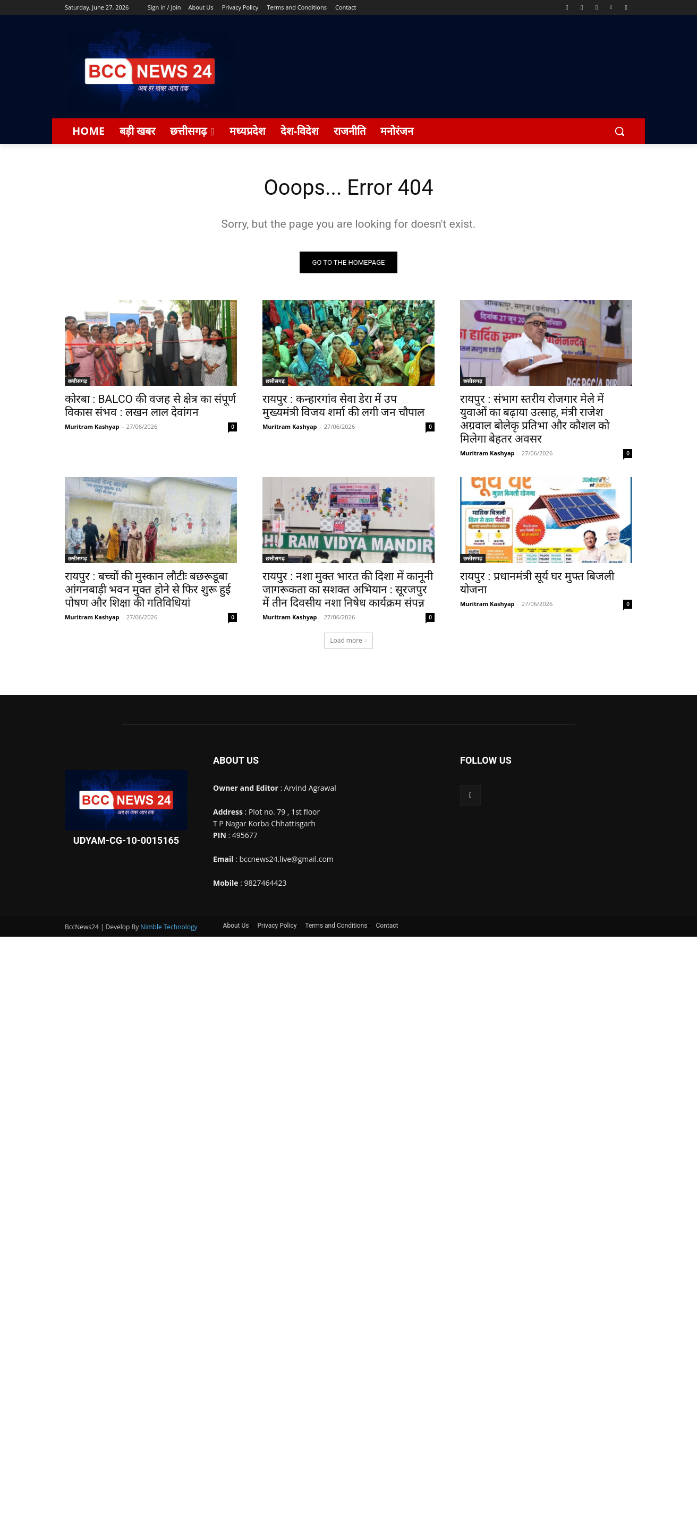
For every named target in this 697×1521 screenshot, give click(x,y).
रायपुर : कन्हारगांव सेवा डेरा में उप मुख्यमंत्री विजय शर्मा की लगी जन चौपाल (343, 406)
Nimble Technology (168, 926)
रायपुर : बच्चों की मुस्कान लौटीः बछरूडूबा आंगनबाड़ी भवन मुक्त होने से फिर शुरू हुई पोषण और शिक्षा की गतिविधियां (148, 589)
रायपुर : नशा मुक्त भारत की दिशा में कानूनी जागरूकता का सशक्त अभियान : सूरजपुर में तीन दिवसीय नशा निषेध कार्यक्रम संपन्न (347, 589)
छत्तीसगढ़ (77, 381)
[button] (619, 131)
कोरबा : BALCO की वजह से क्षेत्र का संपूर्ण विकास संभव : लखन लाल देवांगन (150, 406)
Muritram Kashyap (92, 426)
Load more (348, 640)
